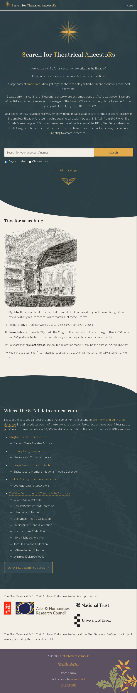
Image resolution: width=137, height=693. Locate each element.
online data (33, 84)
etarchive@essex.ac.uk (74, 655)
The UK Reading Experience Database (33, 479)
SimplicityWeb (77, 678)
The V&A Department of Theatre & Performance (39, 493)
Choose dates (39, 161)
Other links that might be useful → (28, 567)
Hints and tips (68, 170)
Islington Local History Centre (27, 437)
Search (113, 152)
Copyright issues (68, 663)
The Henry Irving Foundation (27, 451)
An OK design (68, 684)
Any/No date (15, 161)
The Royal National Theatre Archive (31, 465)
